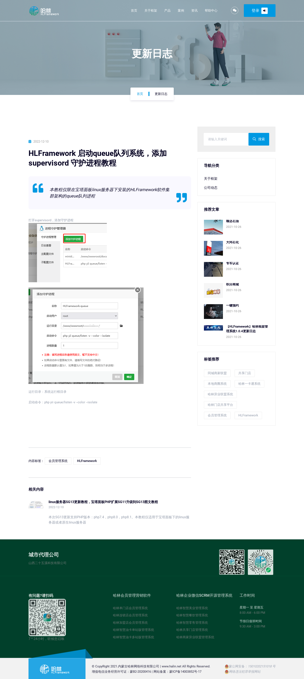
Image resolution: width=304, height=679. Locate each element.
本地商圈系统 (217, 384)
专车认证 (232, 263)
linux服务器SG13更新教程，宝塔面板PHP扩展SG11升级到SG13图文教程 (103, 502)
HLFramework (248, 415)
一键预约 (232, 306)
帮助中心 (211, 10)
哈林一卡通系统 (249, 384)
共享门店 (244, 373)
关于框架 (150, 10)
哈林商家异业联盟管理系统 (195, 639)
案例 (181, 10)
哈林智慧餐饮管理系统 (192, 617)
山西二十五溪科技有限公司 (47, 564)
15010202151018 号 (262, 668)
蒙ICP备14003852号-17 (185, 673)
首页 (134, 10)
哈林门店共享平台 (220, 405)
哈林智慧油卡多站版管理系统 (133, 639)
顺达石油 (232, 221)
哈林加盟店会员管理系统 (130, 624)
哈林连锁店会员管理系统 (130, 617)
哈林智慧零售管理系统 (192, 624)
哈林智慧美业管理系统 (192, 610)
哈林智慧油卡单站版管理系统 (133, 631)
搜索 (259, 139)
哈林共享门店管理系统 (192, 631)
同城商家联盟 (217, 373)
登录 (260, 11)
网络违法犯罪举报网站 (245, 673)
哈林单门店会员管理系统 (130, 610)
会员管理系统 (217, 415)
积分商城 (232, 284)
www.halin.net (171, 668)
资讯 (194, 10)
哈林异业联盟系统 (220, 394)
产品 (167, 10)
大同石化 (232, 242)
